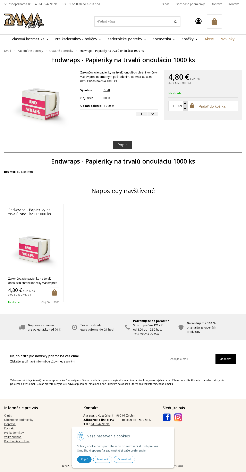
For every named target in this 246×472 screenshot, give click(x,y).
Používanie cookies (16, 441)
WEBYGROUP (176, 466)
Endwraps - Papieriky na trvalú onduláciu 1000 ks (29, 211)
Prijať (84, 459)
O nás (165, 4)
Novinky (227, 38)
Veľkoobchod (13, 437)
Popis (122, 144)
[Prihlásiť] (198, 21)
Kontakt (233, 4)
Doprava (216, 4)
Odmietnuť (124, 459)
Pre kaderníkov (14, 433)
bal (180, 106)
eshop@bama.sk (20, 4)
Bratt (106, 90)
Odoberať (225, 358)
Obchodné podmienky (190, 4)
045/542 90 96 (48, 4)
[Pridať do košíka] (54, 293)
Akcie (209, 38)
